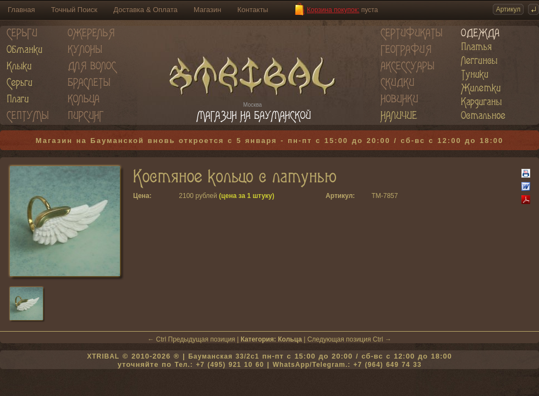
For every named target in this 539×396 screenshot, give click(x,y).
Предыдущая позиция (201, 339)
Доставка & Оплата (145, 10)
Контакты (253, 10)
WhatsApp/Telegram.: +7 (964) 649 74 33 (347, 365)
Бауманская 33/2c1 (223, 356)
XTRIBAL (103, 356)
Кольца (290, 339)
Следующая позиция (339, 339)
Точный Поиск (74, 10)
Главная (21, 10)
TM (376, 196)
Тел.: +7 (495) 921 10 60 (218, 365)
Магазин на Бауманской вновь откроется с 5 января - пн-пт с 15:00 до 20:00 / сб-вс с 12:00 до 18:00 (270, 140)
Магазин (207, 10)
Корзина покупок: (333, 10)
